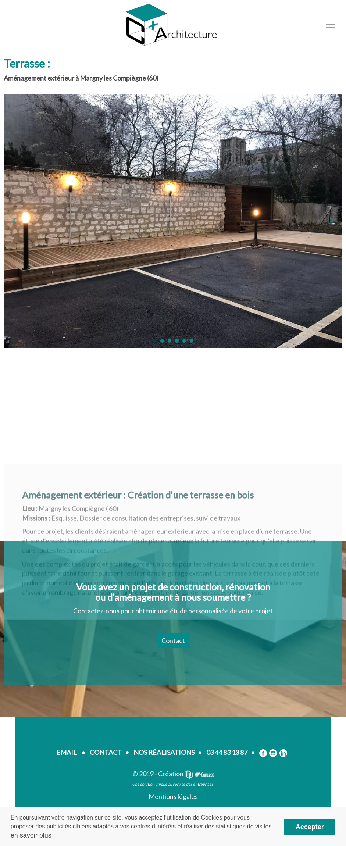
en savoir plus (31, 835)
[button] (155, 341)
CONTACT (106, 752)
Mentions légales (173, 796)
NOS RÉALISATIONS (164, 752)
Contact (173, 640)
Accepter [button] (310, 827)
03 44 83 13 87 (226, 752)
